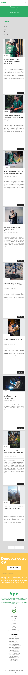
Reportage (6, 34)
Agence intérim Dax (14, 639)
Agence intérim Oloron (14, 648)
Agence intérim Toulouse (14, 654)
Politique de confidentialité (14, 630)
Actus (14, 626)
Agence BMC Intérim (14, 660)
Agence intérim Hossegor (14, 641)
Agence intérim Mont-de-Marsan (14, 645)
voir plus (20, 148)
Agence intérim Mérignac (14, 644)
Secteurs (6, 37)
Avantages (6, 31)
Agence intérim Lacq (14, 642)
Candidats (14, 620)
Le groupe (14, 623)
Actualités (14, 12)
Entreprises (14, 621)
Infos (5, 29)
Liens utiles (14, 629)
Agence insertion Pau (14, 656)
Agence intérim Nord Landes (14, 647)
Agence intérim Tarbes (14, 651)
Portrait (5, 26)
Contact (14, 627)
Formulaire (14, 567)
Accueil (9, 12)
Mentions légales (14, 672)
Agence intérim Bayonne (14, 636)
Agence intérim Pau (14, 650)
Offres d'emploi (14, 624)
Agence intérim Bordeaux (14, 638)
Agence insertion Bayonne (14, 657)
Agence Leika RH (14, 659)
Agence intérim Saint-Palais (14, 653)
